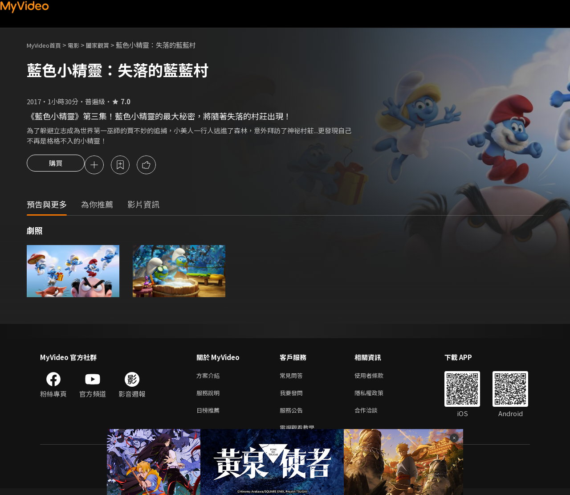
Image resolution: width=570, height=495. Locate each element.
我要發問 (293, 396)
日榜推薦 (209, 414)
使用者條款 (376, 377)
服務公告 (293, 414)
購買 (56, 166)
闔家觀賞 (107, 44)
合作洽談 (373, 414)
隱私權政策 (376, 396)
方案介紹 (209, 377)
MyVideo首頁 (47, 44)
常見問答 (293, 377)
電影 (80, 44)
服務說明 (209, 396)
